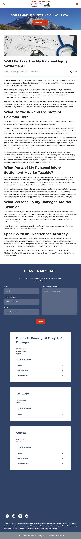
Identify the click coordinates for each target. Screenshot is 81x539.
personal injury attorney (65, 157)
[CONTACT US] (40, 22)
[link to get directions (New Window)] (40, 352)
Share (73, 72)
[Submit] (40, 321)
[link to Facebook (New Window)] (7, 516)
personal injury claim (21, 90)
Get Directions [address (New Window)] (40, 370)
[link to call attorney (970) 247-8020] (4, 4)
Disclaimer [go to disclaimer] (60, 536)
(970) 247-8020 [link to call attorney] (23, 360)
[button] (77, 4)
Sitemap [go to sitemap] (51, 536)
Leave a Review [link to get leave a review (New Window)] (40, 375)
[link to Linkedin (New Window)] (26, 516)
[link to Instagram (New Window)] (13, 516)
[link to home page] (40, 4)
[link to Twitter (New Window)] (20, 516)
